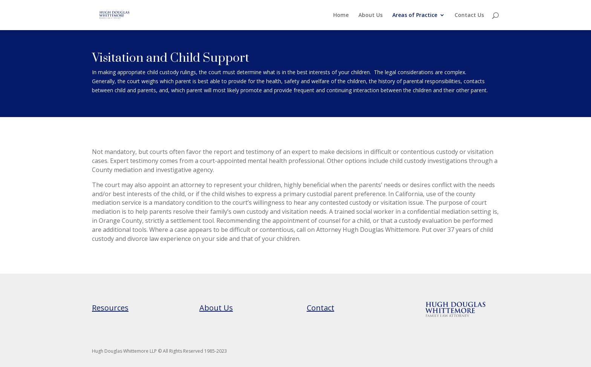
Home (341, 15)
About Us (370, 15)
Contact (320, 308)
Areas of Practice (414, 15)
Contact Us (469, 15)
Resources (110, 308)
